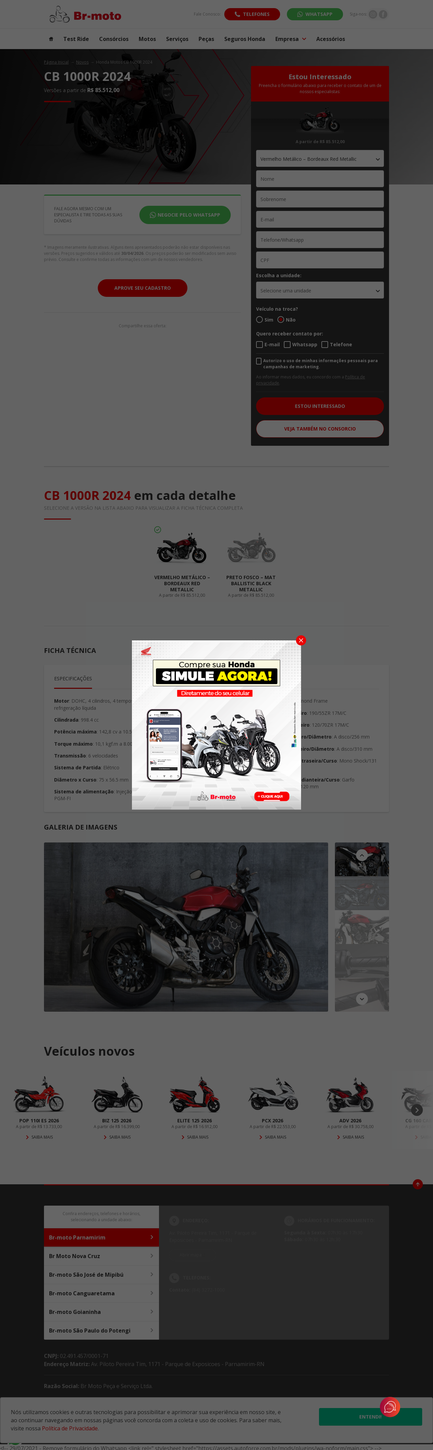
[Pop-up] (216, 724)
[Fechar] (301, 640)
